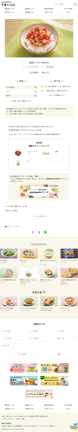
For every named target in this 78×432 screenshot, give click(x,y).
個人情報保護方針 (18, 426)
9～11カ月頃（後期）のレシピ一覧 (16, 206)
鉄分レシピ (45, 72)
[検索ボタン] (75, 4)
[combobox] (66, 4)
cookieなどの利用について (31, 426)
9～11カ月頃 (6, 338)
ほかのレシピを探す (11, 210)
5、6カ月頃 (33, 331)
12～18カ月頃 (34, 338)
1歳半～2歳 (59, 338)
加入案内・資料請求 (6, 426)
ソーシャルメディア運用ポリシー (48, 426)
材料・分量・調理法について (22, 101)
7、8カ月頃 (59, 331)
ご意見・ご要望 (19, 418)
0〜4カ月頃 (6, 331)
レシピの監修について (58, 95)
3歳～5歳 (5, 345)
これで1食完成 (33, 72)
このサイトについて (7, 418)
